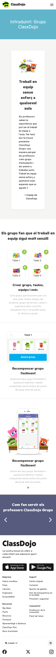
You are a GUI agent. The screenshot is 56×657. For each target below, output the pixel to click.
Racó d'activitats (10, 631)
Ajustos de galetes (38, 589)
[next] (50, 519)
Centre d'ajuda (36, 581)
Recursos (6, 615)
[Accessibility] (51, 643)
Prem (4, 585)
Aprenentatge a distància (14, 623)
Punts (5, 612)
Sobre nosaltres (9, 581)
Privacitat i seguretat (39, 598)
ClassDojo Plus (9, 627)
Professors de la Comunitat (37, 611)
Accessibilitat (8, 596)
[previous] (5, 519)
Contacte (33, 585)
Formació (6, 619)
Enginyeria (7, 592)
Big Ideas (6, 608)
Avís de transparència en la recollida (40, 593)
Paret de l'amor (36, 616)
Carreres (6, 589)
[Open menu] (52, 5)
